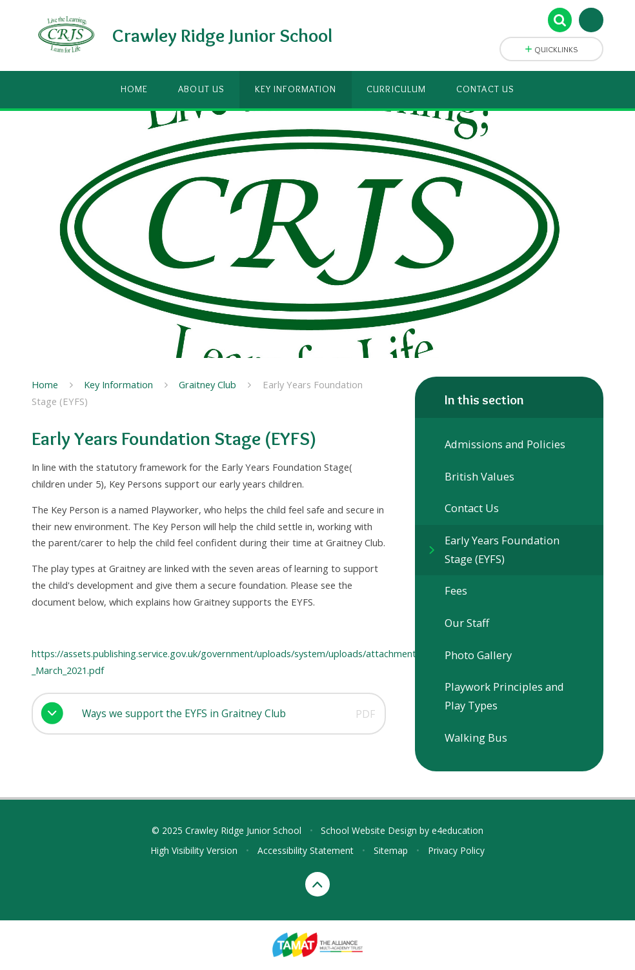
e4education (457, 830)
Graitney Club (207, 384)
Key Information (118, 384)
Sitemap (391, 850)
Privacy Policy (456, 850)
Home (45, 384)
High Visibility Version (193, 850)
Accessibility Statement (305, 850)
